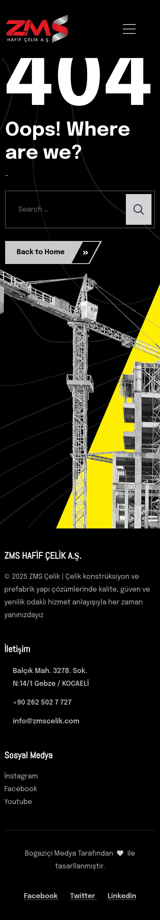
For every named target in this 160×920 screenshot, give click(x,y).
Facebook (42, 896)
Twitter (83, 896)
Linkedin (122, 896)
